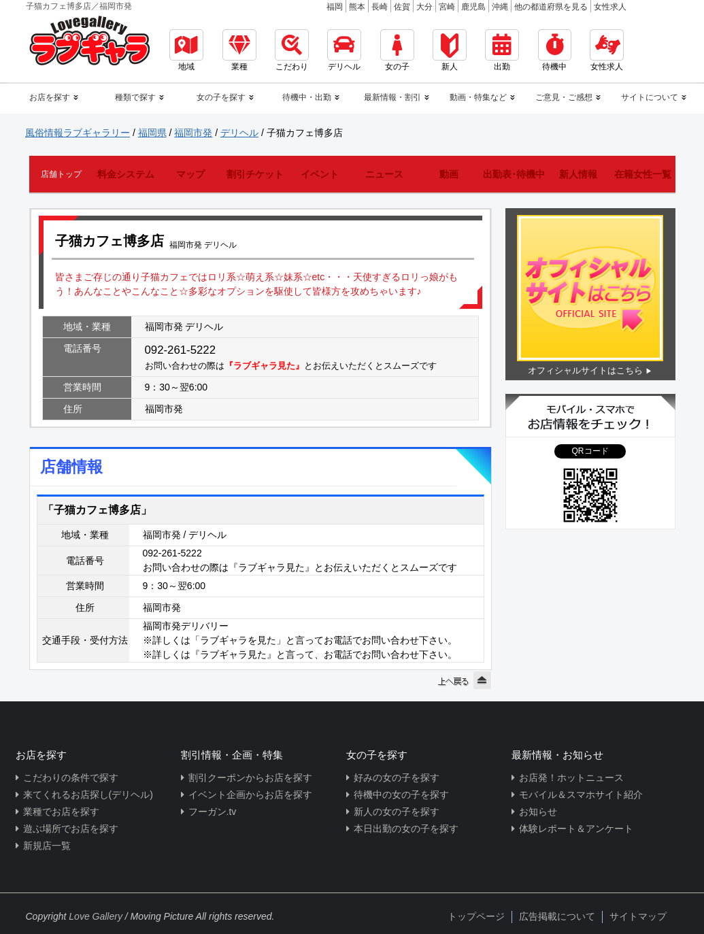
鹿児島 (473, 7)
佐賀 (402, 7)
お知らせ (538, 811)
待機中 (554, 50)
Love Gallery (95, 916)
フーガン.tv (212, 811)
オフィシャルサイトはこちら (585, 370)
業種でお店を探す (61, 811)
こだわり (292, 50)
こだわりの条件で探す (70, 777)
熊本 (357, 7)
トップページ (476, 916)
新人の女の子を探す (396, 811)
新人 (450, 50)
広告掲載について (557, 916)
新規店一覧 (47, 845)
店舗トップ (61, 174)
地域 (186, 50)
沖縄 (500, 7)
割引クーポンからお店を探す (250, 777)
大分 (424, 7)
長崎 (379, 7)
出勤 (502, 50)
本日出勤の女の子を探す (406, 828)
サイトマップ (638, 916)
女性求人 (610, 7)
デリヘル (344, 50)
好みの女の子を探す (396, 777)
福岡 (334, 7)
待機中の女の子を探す (401, 794)
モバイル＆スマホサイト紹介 (581, 794)
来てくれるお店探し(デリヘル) (88, 794)
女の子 (397, 50)
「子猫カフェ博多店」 (97, 510)
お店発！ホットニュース (571, 777)
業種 (239, 50)
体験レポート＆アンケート (576, 828)
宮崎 (447, 7)
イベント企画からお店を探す (250, 794)
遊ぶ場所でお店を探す (70, 828)
